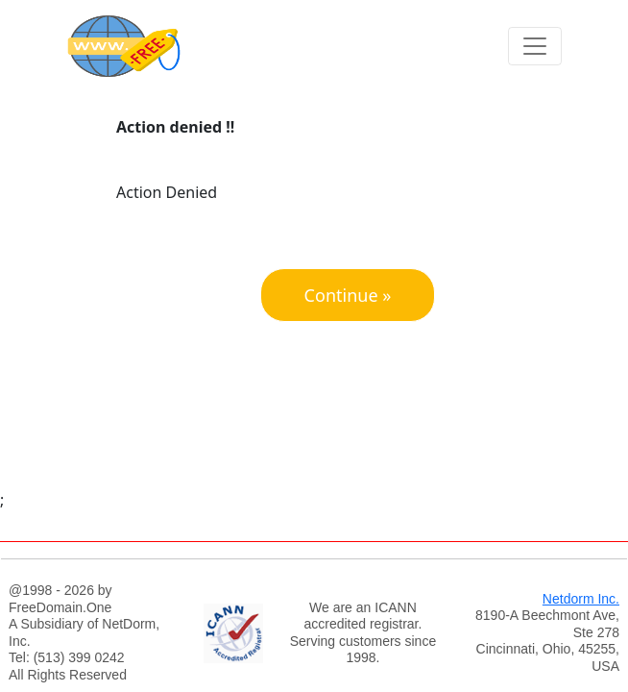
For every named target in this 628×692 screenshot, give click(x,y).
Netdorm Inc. (581, 598)
